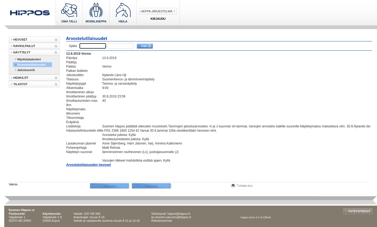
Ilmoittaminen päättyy (81, 96)
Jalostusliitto (75, 75)
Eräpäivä (72, 122)
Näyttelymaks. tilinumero (76, 111)
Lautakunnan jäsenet (81, 143)
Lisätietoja (73, 126)
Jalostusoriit (26, 70)
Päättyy (71, 62)
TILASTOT (20, 84)
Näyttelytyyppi (76, 83)
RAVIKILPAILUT (24, 46)
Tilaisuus (72, 79)
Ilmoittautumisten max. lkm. (82, 103)
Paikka (71, 66)
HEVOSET (20, 39)
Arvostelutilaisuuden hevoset (88, 165)
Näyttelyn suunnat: (79, 152)
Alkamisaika (74, 88)
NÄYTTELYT (21, 52)
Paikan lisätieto (77, 71)
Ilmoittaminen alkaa (80, 92)
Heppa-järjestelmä (156, 11)
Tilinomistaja (75, 118)
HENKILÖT (20, 77)
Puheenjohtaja (76, 148)
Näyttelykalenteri (29, 59)
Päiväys (71, 58)
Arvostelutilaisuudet (31, 64)
